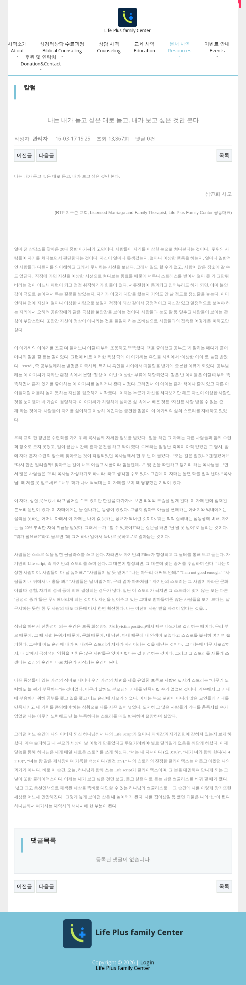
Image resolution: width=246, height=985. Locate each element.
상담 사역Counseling (109, 47)
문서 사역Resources (180, 47)
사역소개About (17, 47)
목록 (224, 155)
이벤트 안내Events (217, 47)
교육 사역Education (144, 47)
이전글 (24, 155)
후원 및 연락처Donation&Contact (40, 60)
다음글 (46, 155)
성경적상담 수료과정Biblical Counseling (62, 47)
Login (147, 964)
